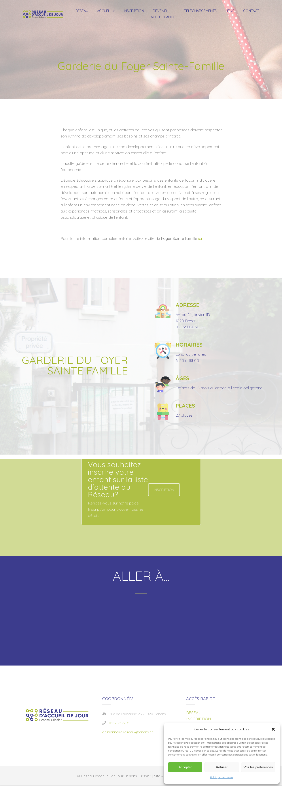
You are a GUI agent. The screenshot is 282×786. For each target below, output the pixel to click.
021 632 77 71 (119, 723)
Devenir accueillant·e (163, 14)
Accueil (104, 11)
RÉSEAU (194, 712)
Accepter (185, 767)
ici (200, 238)
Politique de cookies (221, 777)
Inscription (134, 11)
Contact (251, 11)
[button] (273, 729)
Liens (229, 11)
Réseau (82, 11)
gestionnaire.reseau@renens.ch (127, 732)
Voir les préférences (258, 767)
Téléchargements (200, 11)
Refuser (222, 767)
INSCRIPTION (198, 718)
